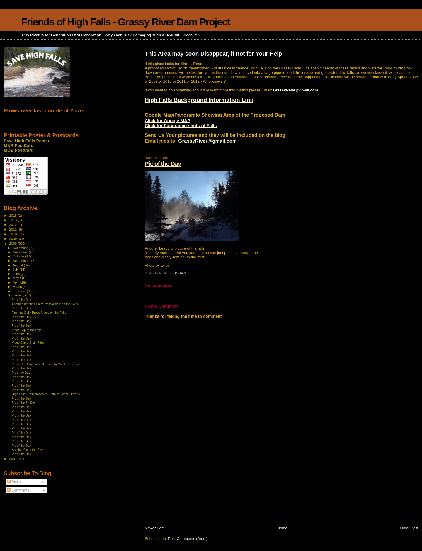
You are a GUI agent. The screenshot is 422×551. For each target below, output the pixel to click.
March (18, 287)
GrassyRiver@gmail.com (295, 90)
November (21, 252)
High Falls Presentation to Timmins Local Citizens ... (47, 394)
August (18, 265)
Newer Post (154, 528)
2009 (13, 238)
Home (282, 528)
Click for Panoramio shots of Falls (181, 125)
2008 (13, 243)
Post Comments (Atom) (187, 538)
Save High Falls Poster (27, 141)
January (19, 295)
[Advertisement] (189, 484)
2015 (13, 215)
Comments (18, 490)
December (21, 248)
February (20, 291)
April (16, 282)
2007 (13, 458)
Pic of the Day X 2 (24, 317)
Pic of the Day (163, 163)
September (21, 260)
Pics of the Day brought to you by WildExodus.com (46, 364)
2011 (13, 229)
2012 (13, 224)
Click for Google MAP (167, 120)
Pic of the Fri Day (23, 402)
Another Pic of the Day (27, 449)
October (19, 256)
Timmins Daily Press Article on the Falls (39, 312)
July (16, 269)
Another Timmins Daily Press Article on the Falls (45, 304)
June (17, 274)
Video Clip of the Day (26, 330)
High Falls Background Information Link (199, 100)
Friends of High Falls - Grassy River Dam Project (125, 22)
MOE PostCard (18, 150)
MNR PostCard (18, 145)
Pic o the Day (21, 372)
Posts (14, 482)
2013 (13, 220)
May (16, 278)
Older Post (409, 528)
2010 (13, 234)
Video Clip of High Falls (28, 342)
